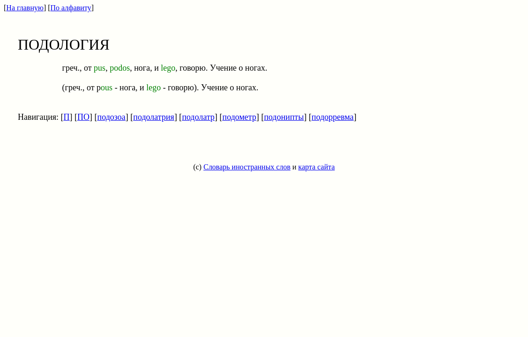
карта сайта (316, 167)
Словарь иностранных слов (246, 167)
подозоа (111, 117)
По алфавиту (71, 8)
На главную (25, 8)
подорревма (333, 117)
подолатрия (153, 117)
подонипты (284, 117)
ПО (83, 117)
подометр (239, 117)
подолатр (198, 117)
